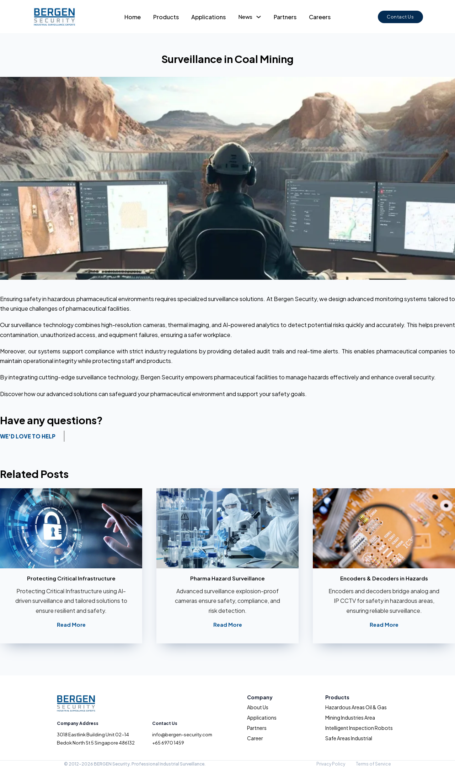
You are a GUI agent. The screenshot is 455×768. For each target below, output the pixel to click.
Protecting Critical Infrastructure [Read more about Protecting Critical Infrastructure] (71, 578)
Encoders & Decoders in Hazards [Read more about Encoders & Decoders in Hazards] (384, 578)
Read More (71, 624)
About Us (257, 707)
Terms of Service (373, 764)
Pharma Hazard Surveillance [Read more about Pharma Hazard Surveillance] (227, 578)
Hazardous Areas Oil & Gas (356, 707)
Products (166, 17)
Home (132, 17)
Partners (285, 17)
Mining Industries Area (350, 717)
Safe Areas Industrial (348, 738)
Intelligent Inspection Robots (359, 728)
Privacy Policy (330, 764)
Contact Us (400, 17)
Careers (320, 17)
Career (255, 738)
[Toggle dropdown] (258, 17)
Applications (208, 17)
